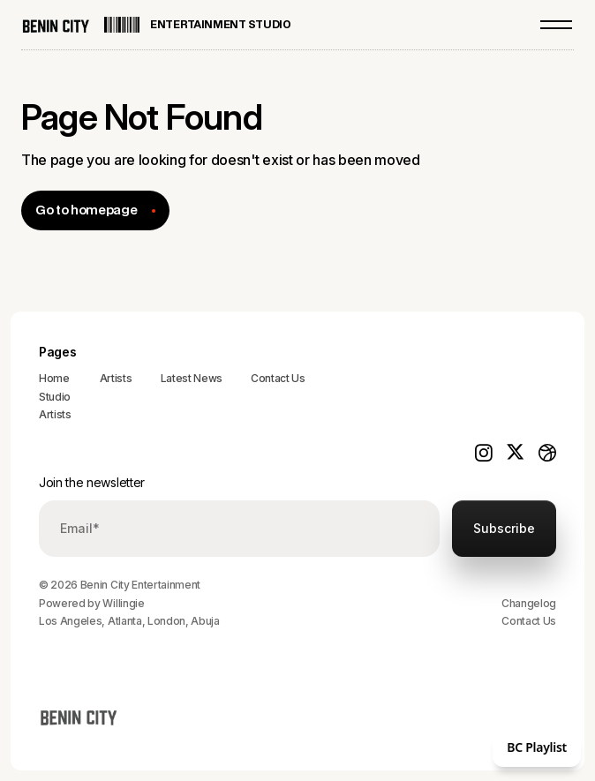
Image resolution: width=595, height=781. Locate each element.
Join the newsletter (92, 482)
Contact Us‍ (278, 378)
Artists (55, 414)
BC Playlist (537, 747)
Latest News (191, 378)
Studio (55, 396)
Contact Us (528, 620)
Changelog (528, 603)
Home (54, 378)
